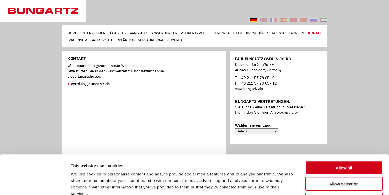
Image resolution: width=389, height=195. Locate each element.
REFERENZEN (219, 33)
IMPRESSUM (77, 40)
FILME (238, 33)
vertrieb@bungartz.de (90, 84)
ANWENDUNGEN (165, 33)
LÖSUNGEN (118, 33)
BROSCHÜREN (257, 33)
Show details (282, 184)
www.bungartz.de (249, 88)
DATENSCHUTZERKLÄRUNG (112, 40)
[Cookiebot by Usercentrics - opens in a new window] (35, 184)
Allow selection (343, 144)
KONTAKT (316, 33)
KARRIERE (297, 33)
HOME (72, 33)
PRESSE (279, 33)
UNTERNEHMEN (92, 33)
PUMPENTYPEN (193, 33)
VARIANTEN (139, 33)
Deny (344, 160)
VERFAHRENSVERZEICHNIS (160, 40)
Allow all (344, 128)
